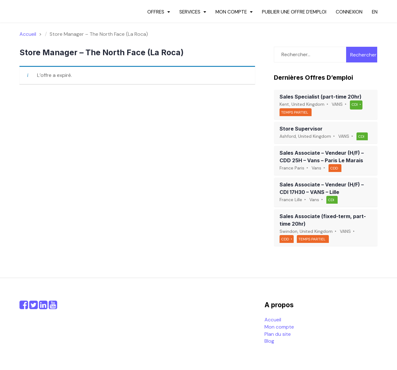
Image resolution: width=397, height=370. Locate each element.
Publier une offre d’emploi (294, 12)
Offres (155, 12)
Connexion (349, 12)
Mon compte (231, 12)
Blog (269, 341)
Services (189, 12)
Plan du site (277, 334)
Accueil (272, 319)
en (375, 12)
